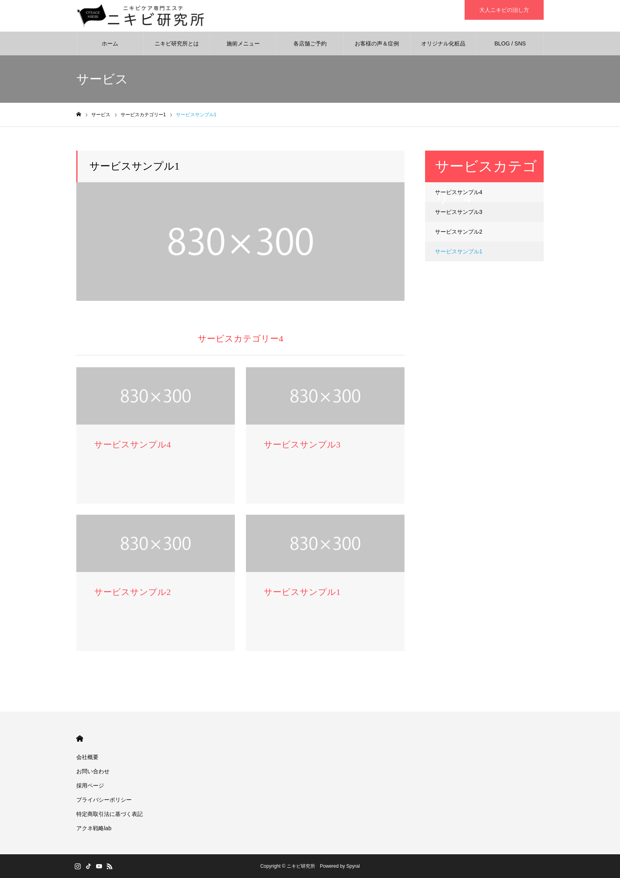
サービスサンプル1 (458, 251)
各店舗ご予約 (310, 43)
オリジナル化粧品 (443, 43)
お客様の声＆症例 (377, 43)
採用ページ (90, 785)
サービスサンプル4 (458, 192)
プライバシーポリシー (104, 800)
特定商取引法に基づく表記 (109, 814)
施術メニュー (243, 43)
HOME (79, 738)
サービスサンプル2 (458, 231)
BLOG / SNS (509, 43)
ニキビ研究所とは (177, 43)
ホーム (110, 43)
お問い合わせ (93, 771)
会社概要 (87, 757)
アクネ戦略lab (94, 828)
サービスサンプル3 (458, 212)
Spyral (353, 866)
